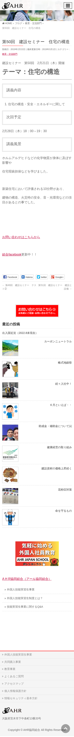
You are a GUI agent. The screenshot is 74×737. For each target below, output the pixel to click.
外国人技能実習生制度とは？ (25, 598)
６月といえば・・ (61, 405)
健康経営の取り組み (59, 447)
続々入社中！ (63, 383)
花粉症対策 (65, 489)
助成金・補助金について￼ (55, 426)
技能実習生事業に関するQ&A (25, 606)
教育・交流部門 (9, 54)
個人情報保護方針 (15, 690)
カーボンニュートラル (58, 341)
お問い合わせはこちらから (21, 237)
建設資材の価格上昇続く (56, 468)
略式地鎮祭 (65, 362)
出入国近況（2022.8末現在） (20, 333)
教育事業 (9, 669)
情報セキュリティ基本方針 (20, 698)
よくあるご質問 (14, 676)
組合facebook (11, 254)
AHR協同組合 (31, 729)
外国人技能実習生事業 (21, 589)
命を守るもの (63, 510)
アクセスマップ (14, 683)
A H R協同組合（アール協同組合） (27, 579)
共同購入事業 (12, 661)
